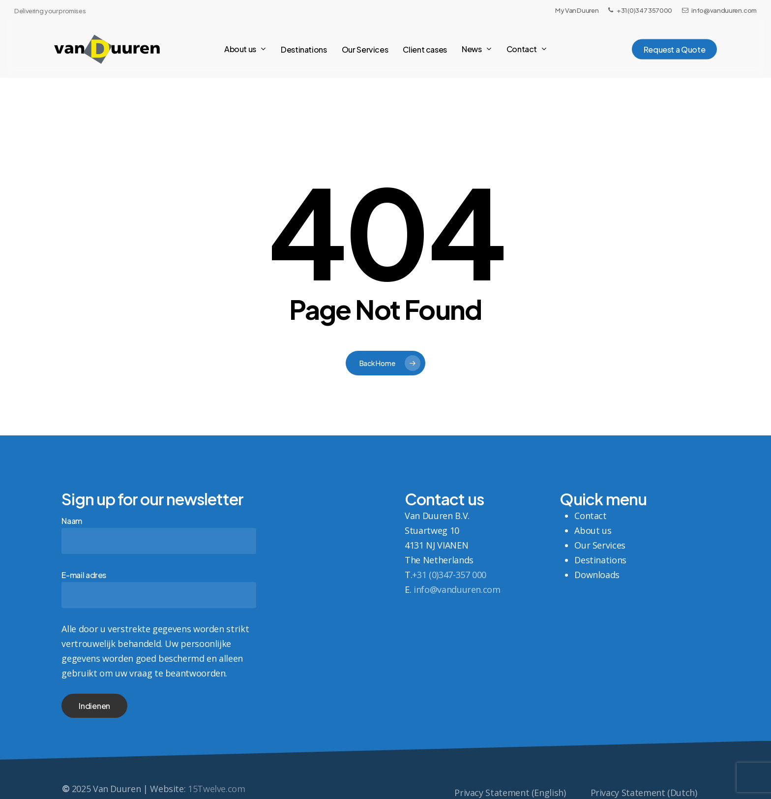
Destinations (600, 560)
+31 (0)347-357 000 (449, 575)
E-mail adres (158, 589)
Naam (158, 535)
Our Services (599, 545)
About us (592, 530)
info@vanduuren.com (457, 589)
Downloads (597, 575)
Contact (590, 516)
